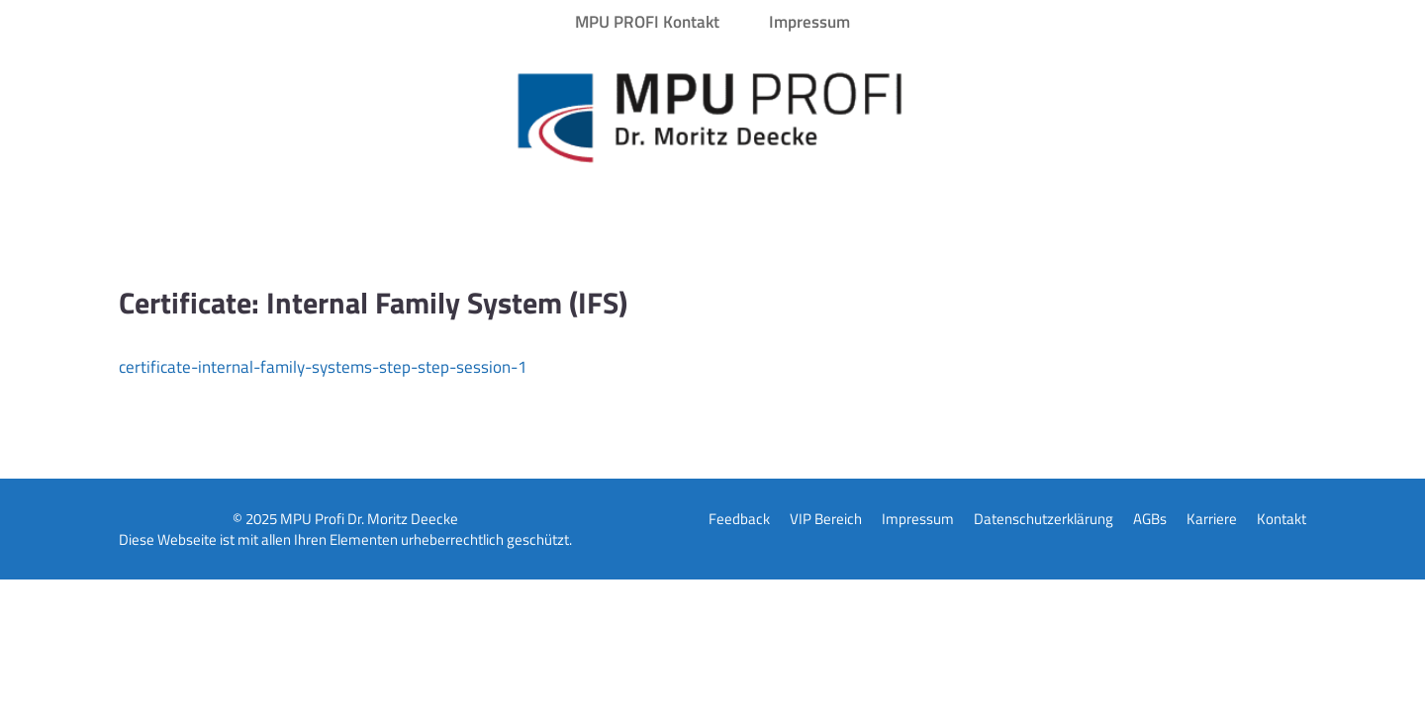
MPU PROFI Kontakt (647, 22)
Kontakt (1281, 518)
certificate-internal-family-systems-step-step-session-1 (323, 367)
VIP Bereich (826, 518)
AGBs (1150, 518)
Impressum (809, 22)
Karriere (1212, 518)
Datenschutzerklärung (1043, 518)
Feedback (739, 518)
